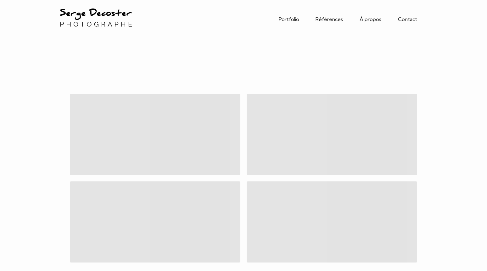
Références (329, 19)
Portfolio (289, 19)
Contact (407, 19)
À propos (370, 19)
